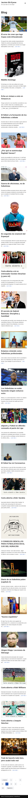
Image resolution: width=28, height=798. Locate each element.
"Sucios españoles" (9, 617)
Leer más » (18, 46)
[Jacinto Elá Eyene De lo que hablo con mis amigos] (8, 3)
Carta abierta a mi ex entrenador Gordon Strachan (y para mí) (13, 273)
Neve (2, 796)
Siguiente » (10, 788)
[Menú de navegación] (25, 3)
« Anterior (4, 780)
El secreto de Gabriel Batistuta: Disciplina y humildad (10, 313)
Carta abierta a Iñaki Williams (13, 688)
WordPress (17, 796)
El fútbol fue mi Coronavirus (13, 463)
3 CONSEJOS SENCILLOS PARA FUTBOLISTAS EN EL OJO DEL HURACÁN (13, 543)
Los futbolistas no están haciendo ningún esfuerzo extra (12, 390)
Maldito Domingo (8, 80)
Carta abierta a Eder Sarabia (13, 498)
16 (3, 788)
